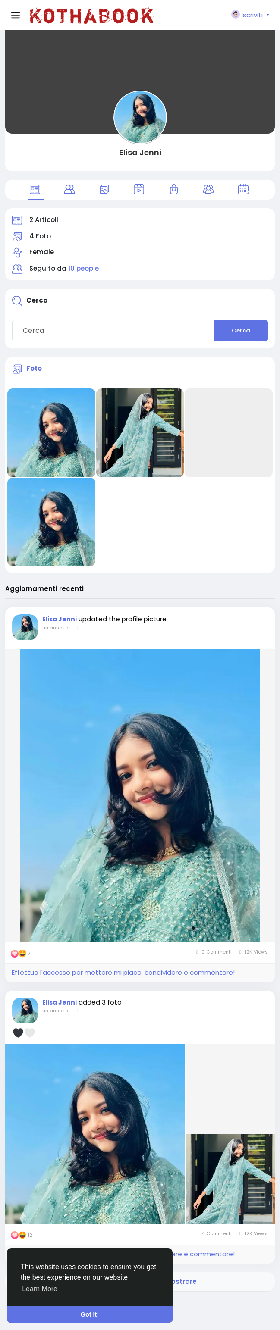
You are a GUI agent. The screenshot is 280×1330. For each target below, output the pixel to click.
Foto (34, 368)
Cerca (241, 330)
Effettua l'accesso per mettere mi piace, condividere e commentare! (123, 972)
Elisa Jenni (140, 152)
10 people (83, 268)
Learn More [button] (39, 1288)
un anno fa (55, 627)
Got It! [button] (90, 1314)
